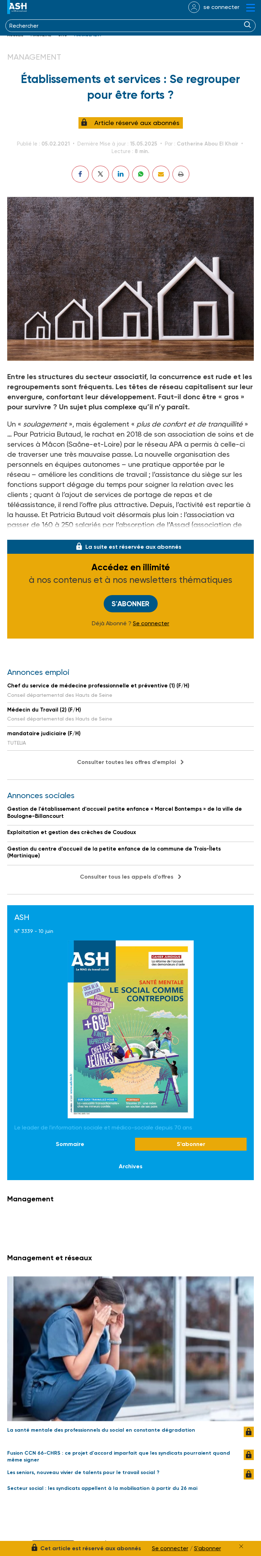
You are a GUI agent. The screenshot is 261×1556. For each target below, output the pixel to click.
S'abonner (130, 603)
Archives (131, 1166)
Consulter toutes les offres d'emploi (126, 762)
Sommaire (70, 1144)
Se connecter (151, 623)
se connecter (221, 7)
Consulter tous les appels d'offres (127, 876)
